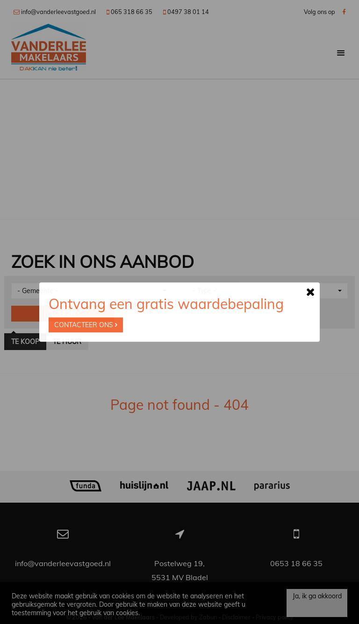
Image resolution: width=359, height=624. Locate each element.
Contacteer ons (85, 325)
